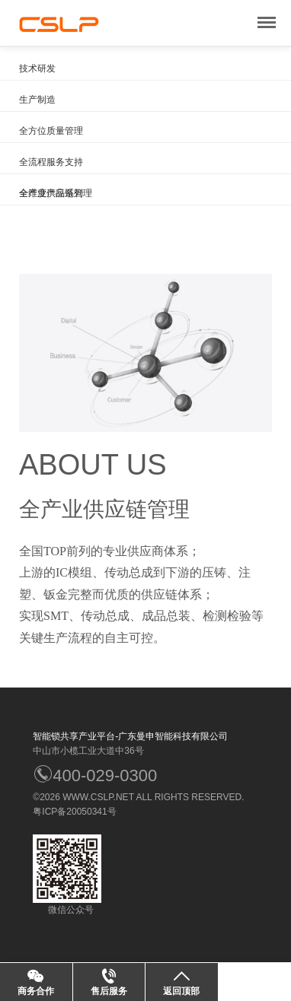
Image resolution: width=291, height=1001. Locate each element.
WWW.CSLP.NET (98, 797)
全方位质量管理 (51, 131)
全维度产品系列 (51, 193)
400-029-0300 (95, 775)
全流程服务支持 (51, 162)
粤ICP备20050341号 (74, 811)
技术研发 (37, 68)
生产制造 (37, 99)
